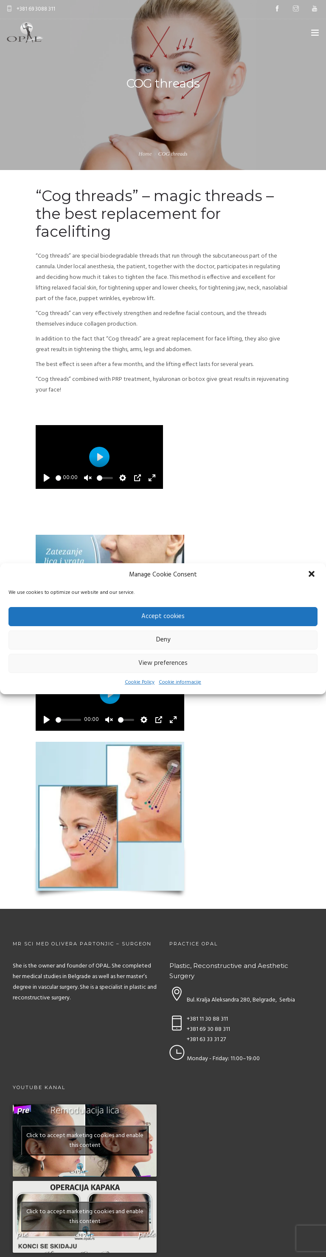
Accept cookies (163, 616)
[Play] (46, 478)
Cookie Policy (140, 682)
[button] (312, 575)
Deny (163, 640)
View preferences (163, 663)
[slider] (58, 478)
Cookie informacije (180, 682)
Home (145, 153)
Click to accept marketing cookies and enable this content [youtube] (84, 1140)
